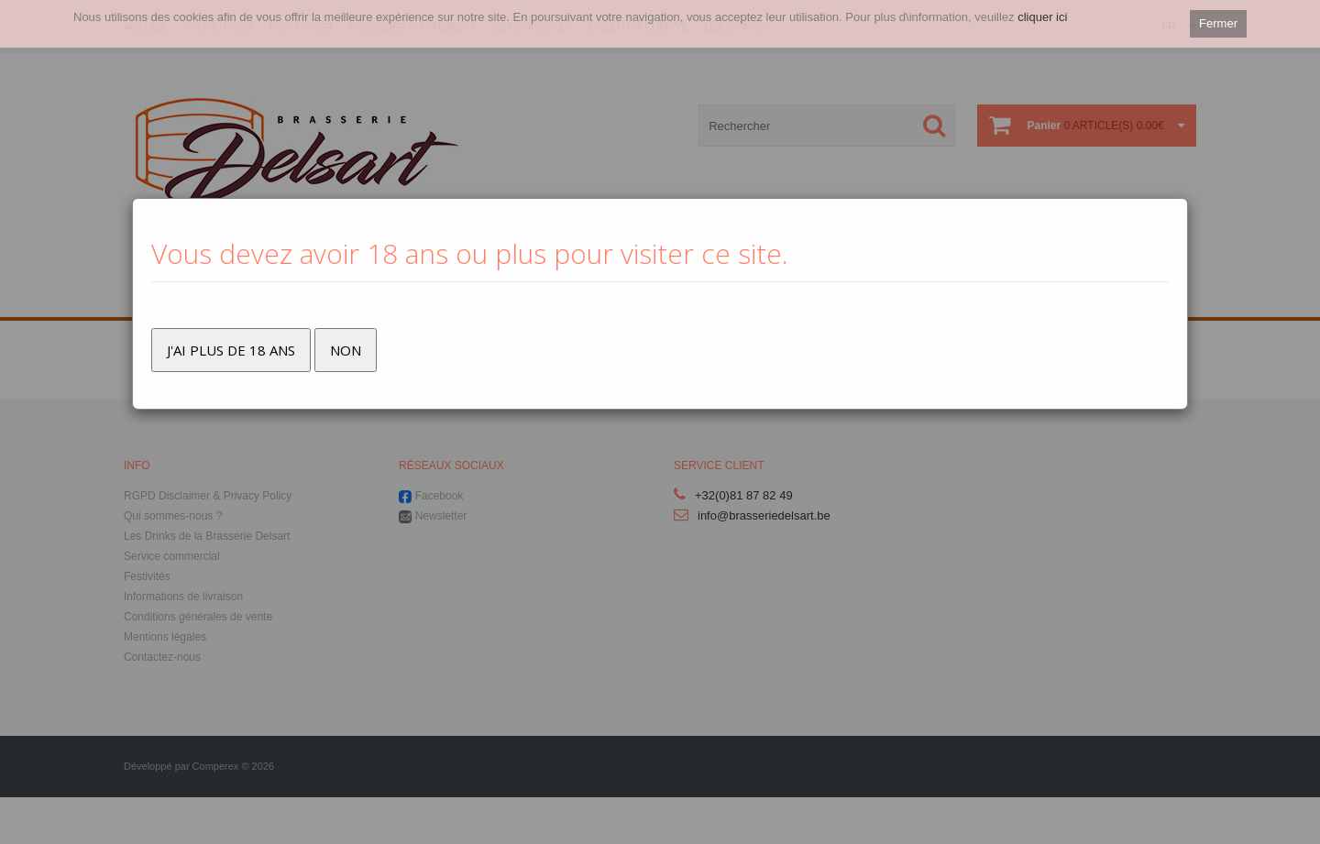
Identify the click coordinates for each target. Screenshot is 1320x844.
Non (345, 350)
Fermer (1218, 23)
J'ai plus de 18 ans (231, 350)
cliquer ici (1042, 17)
